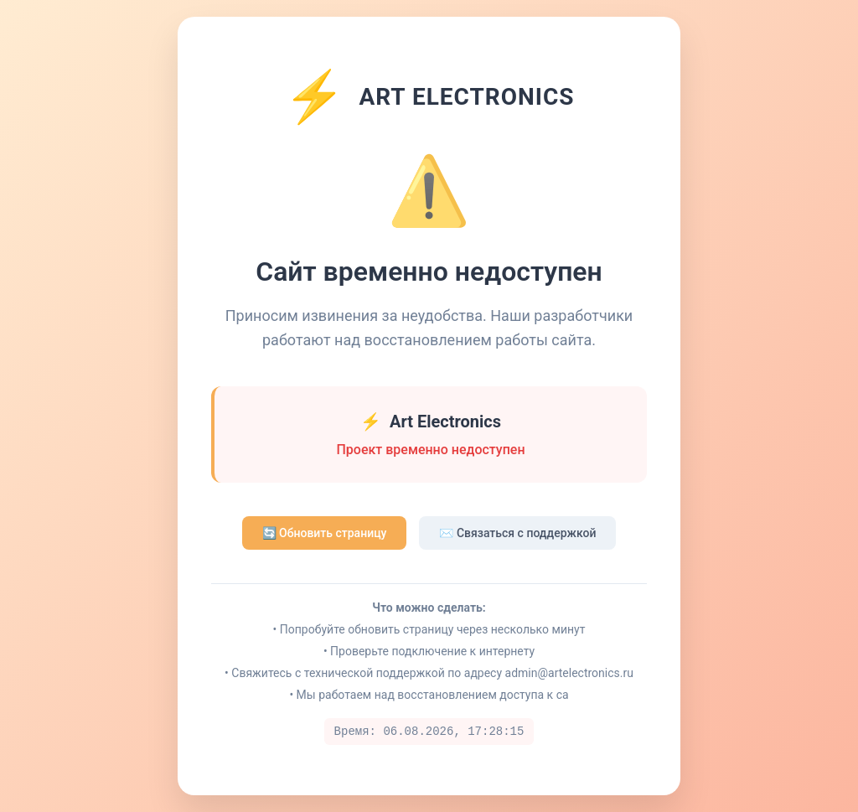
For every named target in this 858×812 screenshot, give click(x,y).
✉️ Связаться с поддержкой (517, 533)
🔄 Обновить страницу (324, 533)
